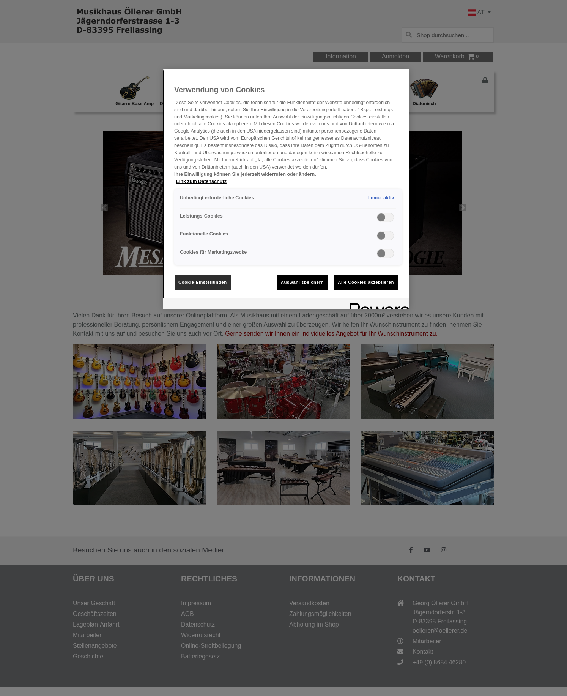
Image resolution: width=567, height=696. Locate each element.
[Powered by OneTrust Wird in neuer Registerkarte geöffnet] (377, 304)
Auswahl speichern (302, 282)
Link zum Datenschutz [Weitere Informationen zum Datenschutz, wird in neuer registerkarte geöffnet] (201, 181)
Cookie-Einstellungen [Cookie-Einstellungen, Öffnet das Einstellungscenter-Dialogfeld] (202, 282)
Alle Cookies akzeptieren (366, 282)
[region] (286, 189)
